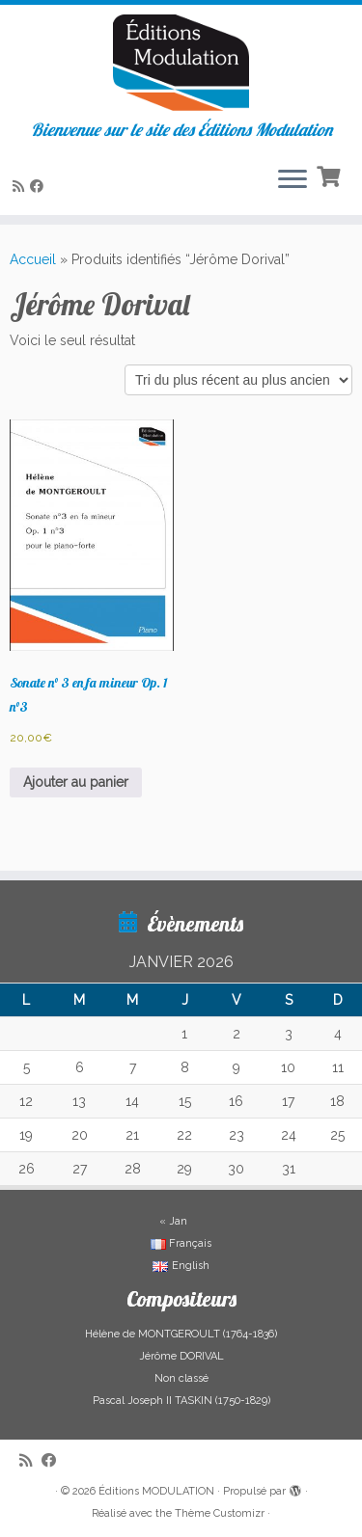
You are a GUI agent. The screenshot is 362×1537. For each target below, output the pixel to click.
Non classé (181, 1378)
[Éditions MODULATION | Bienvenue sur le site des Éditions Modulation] (181, 62)
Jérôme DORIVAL (181, 1356)
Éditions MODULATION (156, 1491)
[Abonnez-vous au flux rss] (21, 186)
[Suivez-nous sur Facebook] (39, 186)
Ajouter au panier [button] (75, 782)
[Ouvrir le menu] (292, 180)
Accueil (33, 259)
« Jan (173, 1221)
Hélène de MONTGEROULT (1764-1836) (181, 1334)
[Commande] (238, 379)
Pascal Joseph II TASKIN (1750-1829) (181, 1400)
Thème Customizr (220, 1513)
